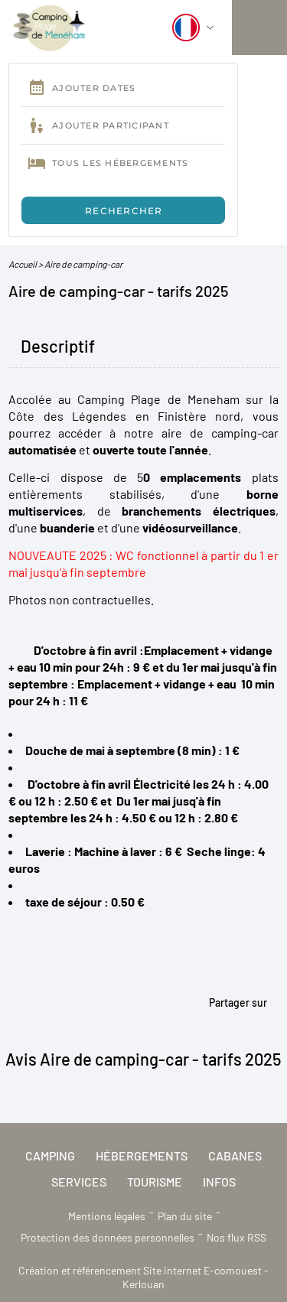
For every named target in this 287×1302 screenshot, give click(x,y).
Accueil (22, 264)
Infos (219, 1181)
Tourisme (154, 1181)
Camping (50, 1155)
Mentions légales (106, 1215)
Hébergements (142, 1155)
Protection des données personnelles (107, 1237)
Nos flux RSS (236, 1237)
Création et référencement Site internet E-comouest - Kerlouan (143, 1277)
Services (78, 1181)
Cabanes (235, 1155)
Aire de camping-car (83, 264)
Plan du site (185, 1215)
